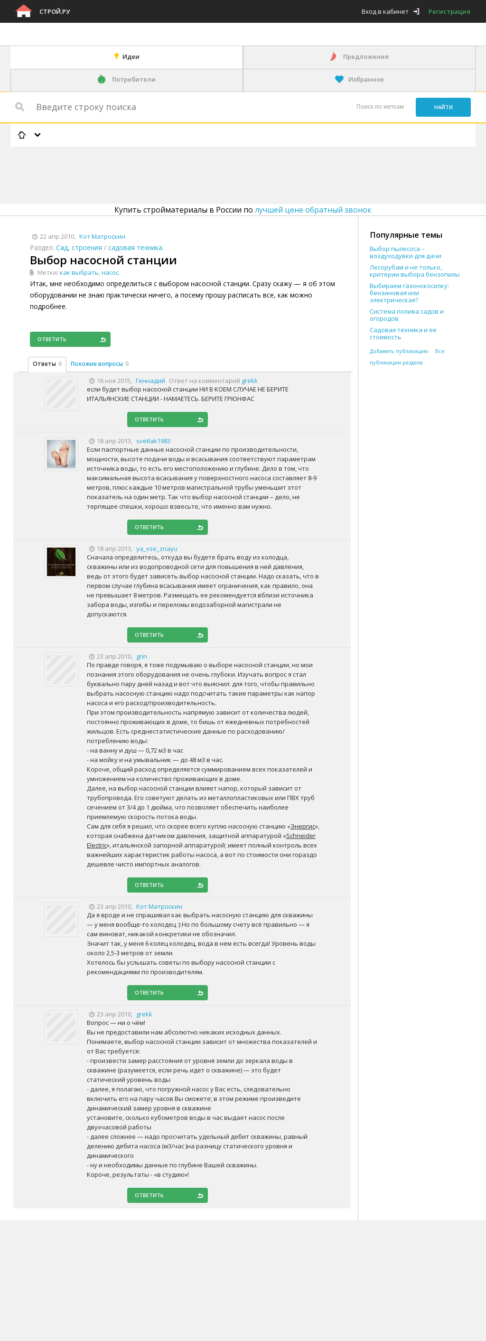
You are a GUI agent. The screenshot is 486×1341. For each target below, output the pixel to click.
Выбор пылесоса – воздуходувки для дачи (405, 252)
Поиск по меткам (380, 106)
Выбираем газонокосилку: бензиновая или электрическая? (409, 293)
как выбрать (79, 272)
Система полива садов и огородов (407, 315)
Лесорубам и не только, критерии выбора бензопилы (415, 271)
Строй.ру (54, 11)
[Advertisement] (183, 173)
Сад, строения (79, 247)
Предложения (366, 56)
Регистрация (449, 11)
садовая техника (135, 247)
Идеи (131, 56)
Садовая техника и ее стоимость (403, 333)
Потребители (134, 79)
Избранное (366, 79)
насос (110, 272)
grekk (250, 380)
